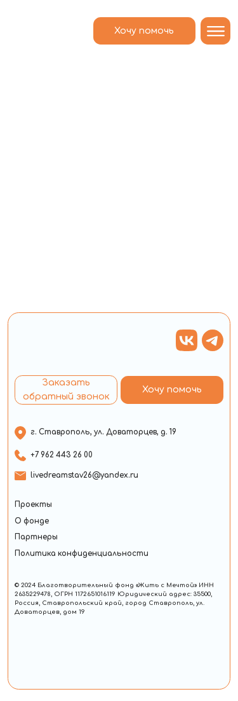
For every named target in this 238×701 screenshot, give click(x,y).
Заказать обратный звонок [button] (66, 389)
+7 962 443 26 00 (61, 455)
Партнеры (36, 537)
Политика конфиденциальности (82, 554)
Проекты (33, 505)
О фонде (32, 521)
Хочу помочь (144, 31)
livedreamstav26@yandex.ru (84, 475)
